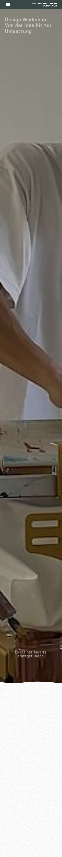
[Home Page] (44, 5)
